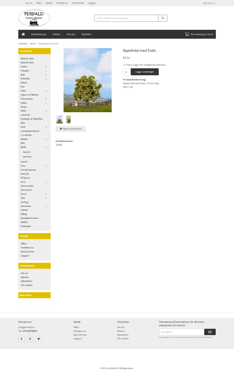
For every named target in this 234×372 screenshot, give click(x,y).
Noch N (26, 151)
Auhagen (34, 70)
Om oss (29, 2)
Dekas (24, 82)
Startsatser (26, 189)
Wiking (24, 213)
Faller (34, 90)
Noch (34, 146)
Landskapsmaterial (30, 130)
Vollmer (24, 209)
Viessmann (34, 205)
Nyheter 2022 (27, 62)
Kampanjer (26, 225)
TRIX (34, 197)
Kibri (23, 122)
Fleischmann (34, 98)
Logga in (92, 2)
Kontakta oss (62, 2)
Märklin (34, 138)
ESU (23, 86)
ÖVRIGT (24, 221)
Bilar (34, 74)
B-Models (34, 78)
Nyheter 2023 (27, 58)
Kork (34, 126)
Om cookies (27, 284)
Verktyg (24, 201)
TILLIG (34, 193)
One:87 (24, 161)
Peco (34, 165)
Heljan (34, 102)
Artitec (34, 66)
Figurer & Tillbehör (30, 94)
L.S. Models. (26, 134)
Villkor (39, 2)
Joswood (25, 114)
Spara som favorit (70, 128)
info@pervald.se (26, 326)
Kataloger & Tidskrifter (32, 118)
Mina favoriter (78, 2)
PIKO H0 (25, 173)
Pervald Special (28, 169)
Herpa (24, 106)
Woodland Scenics (30, 217)
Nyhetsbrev (26, 280)
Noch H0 (27, 156)
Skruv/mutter (27, 185)
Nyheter (49, 2)
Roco (34, 181)
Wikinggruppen (126, 367)
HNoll (34, 110)
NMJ (23, 142)
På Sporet (25, 177)
